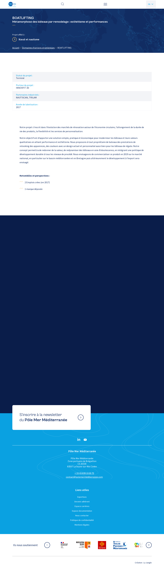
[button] (105, 4)
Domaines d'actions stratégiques (38, 47)
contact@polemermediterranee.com (84, 476)
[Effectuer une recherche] (62, 4)
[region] (82, 47)
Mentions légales (82, 524)
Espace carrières (82, 506)
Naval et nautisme (29, 39)
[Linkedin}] (78, 440)
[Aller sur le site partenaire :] (64, 545)
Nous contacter (82, 515)
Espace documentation (82, 511)
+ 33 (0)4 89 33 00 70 (84, 473)
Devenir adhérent (82, 501)
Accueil (15, 47)
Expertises (82, 497)
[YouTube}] (85, 440)
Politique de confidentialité (82, 520)
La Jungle (148, 562)
